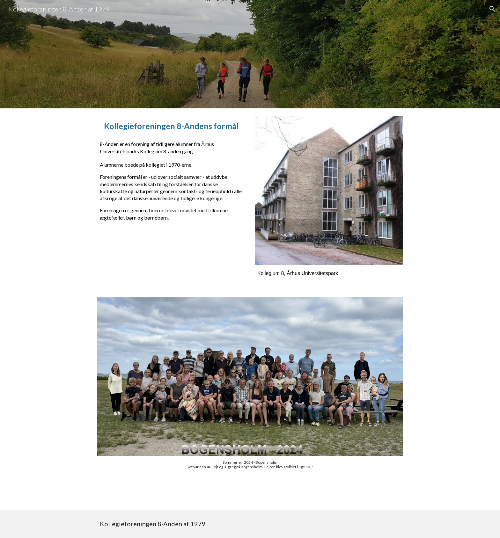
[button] (492, 9)
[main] (171, 126)
